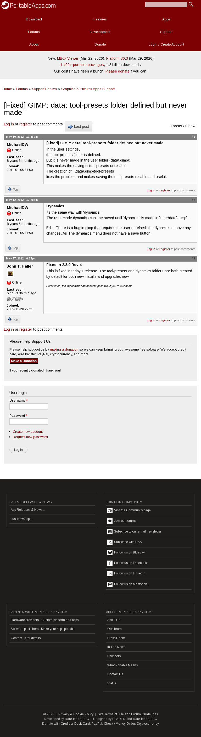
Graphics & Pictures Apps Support (88, 89)
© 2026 (48, 714)
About (33, 44)
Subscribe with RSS (124, 542)
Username (18, 400)
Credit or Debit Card (75, 723)
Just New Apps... (22, 519)
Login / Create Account (166, 44)
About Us (113, 620)
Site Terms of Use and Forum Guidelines (128, 714)
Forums (34, 32)
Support (166, 32)
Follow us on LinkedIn (126, 573)
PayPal (97, 723)
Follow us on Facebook (127, 563)
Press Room (116, 638)
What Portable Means (122, 665)
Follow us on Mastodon (127, 584)
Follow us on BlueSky (126, 552)
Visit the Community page (129, 510)
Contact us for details (26, 638)
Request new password (30, 437)
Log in (9, 124)
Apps (166, 19)
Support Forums (44, 89)
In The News (116, 647)
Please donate (117, 71)
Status (111, 683)
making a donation (64, 349)
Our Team (114, 629)
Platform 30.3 (117, 58)
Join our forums (121, 521)
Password (18, 416)
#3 (193, 258)
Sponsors (114, 656)
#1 (193, 136)
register (25, 124)
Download (34, 19)
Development (100, 32)
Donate (100, 44)
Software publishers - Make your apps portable (43, 629)
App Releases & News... (28, 510)
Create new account (28, 432)
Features (100, 19)
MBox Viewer (68, 58)
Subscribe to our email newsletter (134, 531)
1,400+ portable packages (82, 65)
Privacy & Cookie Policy (76, 714)
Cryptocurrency (148, 723)
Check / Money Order (119, 723)
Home (7, 89)
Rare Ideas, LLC (77, 719)
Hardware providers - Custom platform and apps (45, 620)
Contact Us (115, 674)
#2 (193, 199)
